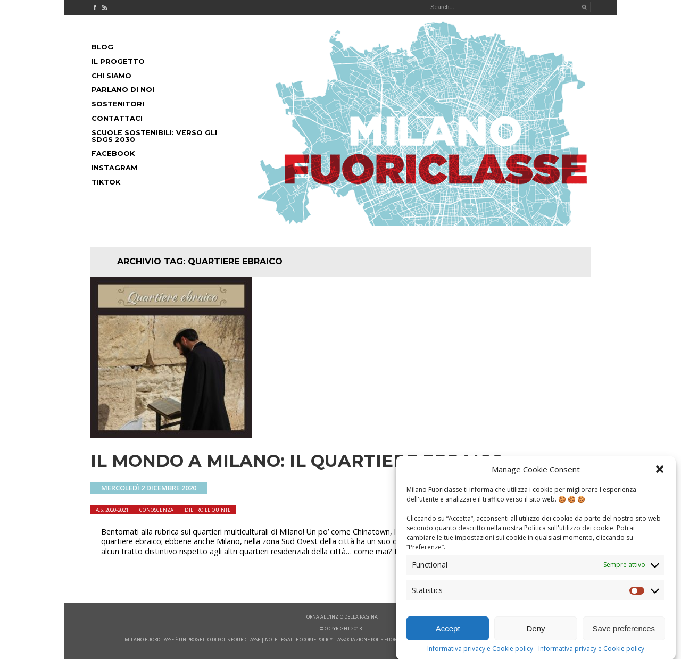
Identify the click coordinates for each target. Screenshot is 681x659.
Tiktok (106, 182)
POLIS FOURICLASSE (239, 639)
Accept (448, 636)
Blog (102, 47)
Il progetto (118, 61)
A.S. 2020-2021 (112, 509)
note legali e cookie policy (299, 639)
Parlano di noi (123, 90)
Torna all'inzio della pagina (341, 616)
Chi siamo (111, 76)
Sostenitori (118, 104)
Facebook (113, 153)
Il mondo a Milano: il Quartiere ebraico (297, 461)
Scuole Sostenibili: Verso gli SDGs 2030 (154, 136)
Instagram (114, 168)
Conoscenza (156, 509)
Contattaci (117, 118)
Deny (535, 636)
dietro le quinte (208, 509)
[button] (659, 477)
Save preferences (624, 636)
